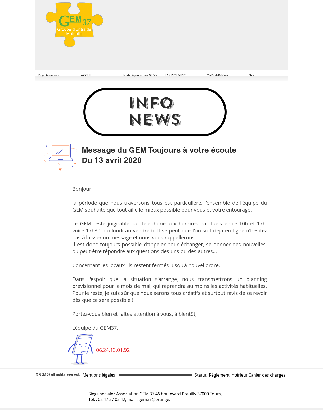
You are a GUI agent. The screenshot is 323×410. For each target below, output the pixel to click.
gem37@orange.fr (156, 399)
